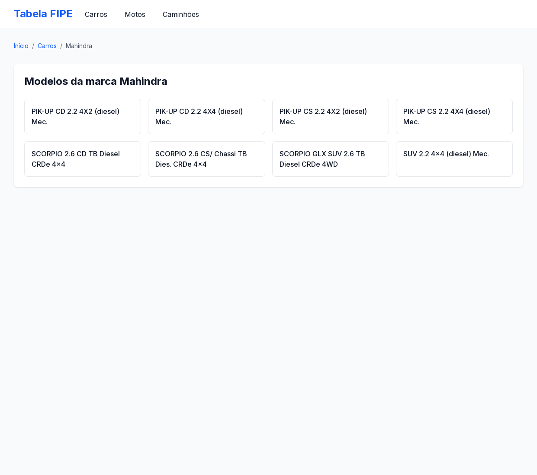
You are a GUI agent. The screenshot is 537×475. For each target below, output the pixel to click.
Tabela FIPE (43, 13)
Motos (135, 14)
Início (21, 45)
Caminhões (181, 14)
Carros (96, 14)
